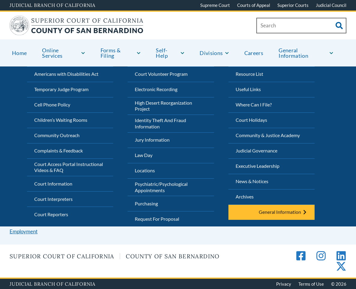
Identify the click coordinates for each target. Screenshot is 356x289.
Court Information (53, 183)
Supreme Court (215, 5)
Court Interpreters (53, 199)
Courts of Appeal (253, 5)
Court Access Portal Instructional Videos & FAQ (68, 167)
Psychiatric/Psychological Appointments (161, 187)
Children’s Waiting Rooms (60, 120)
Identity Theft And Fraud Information (160, 123)
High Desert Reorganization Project (163, 106)
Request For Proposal (157, 219)
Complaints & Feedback (58, 150)
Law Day (143, 155)
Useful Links (248, 89)
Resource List (249, 74)
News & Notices (252, 181)
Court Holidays (251, 120)
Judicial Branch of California (52, 5)
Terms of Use (311, 284)
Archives (245, 196)
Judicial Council (331, 5)
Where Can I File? (254, 104)
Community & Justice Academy (268, 135)
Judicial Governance (256, 150)
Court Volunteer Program (161, 74)
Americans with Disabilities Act (66, 74)
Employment (24, 231)
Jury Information (152, 140)
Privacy (283, 284)
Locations (145, 170)
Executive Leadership (257, 166)
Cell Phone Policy (52, 104)
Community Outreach (57, 135)
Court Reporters (51, 214)
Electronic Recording (156, 89)
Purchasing (146, 203)
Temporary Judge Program (61, 89)
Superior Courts (293, 5)
